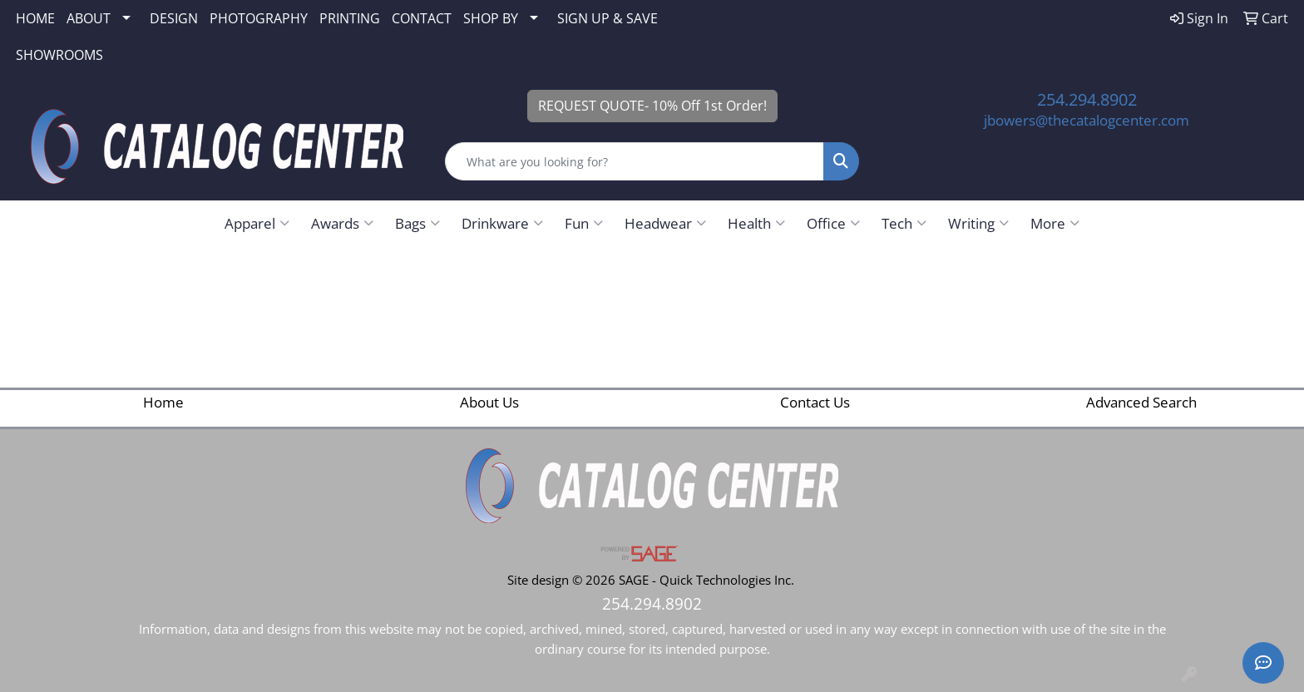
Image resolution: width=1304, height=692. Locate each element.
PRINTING (349, 18)
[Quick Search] (635, 161)
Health (756, 223)
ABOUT (89, 18)
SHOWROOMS (59, 55)
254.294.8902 (1087, 99)
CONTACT (422, 18)
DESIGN (174, 18)
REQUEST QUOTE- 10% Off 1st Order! (652, 105)
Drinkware (502, 223)
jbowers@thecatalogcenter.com (1086, 120)
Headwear (665, 223)
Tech (904, 223)
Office (833, 223)
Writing (978, 223)
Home (163, 402)
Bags (417, 223)
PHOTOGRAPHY (259, 18)
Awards (342, 223)
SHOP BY (490, 18)
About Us (489, 402)
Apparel (257, 223)
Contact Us (815, 402)
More (1054, 223)
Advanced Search (1141, 402)
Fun (584, 223)
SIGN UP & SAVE (607, 18)
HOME (35, 18)
